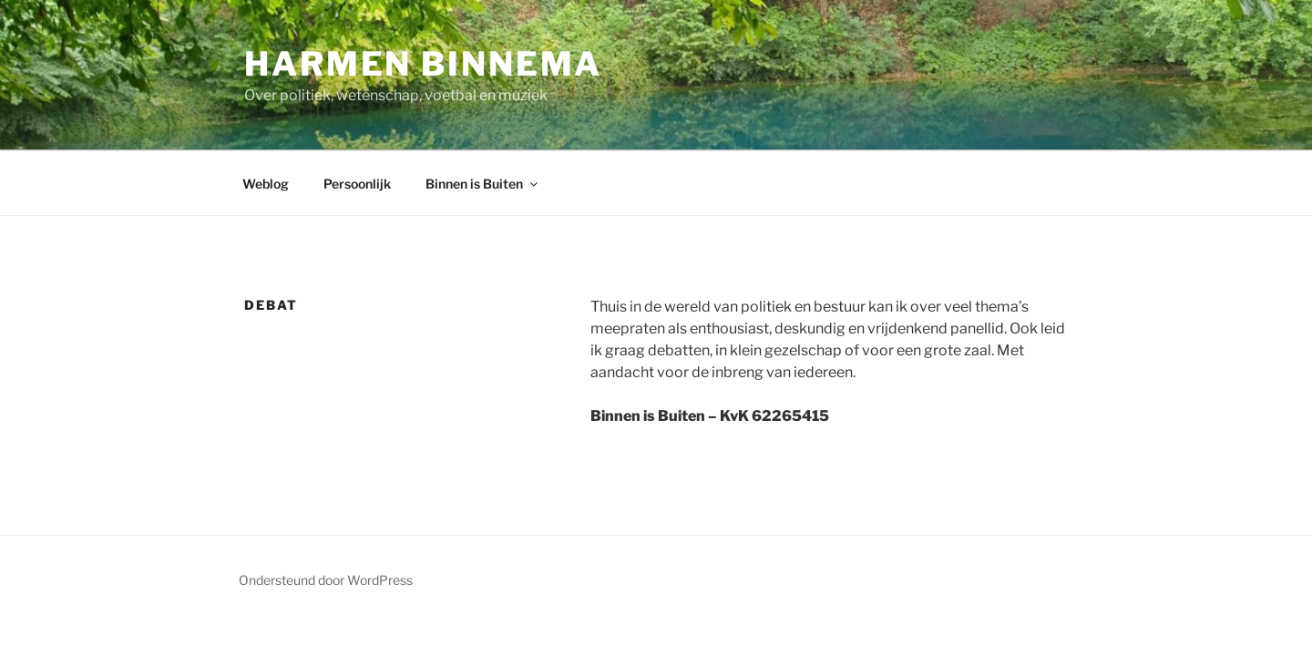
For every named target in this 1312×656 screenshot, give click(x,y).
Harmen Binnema (423, 64)
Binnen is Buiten (482, 183)
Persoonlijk (357, 183)
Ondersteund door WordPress (326, 580)
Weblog (265, 183)
